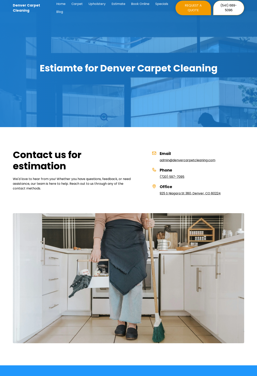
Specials (161, 4)
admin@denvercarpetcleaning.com (187, 160)
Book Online (140, 4)
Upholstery (97, 4)
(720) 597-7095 (172, 176)
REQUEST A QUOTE (193, 7)
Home (61, 4)
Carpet (77, 4)
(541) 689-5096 (228, 7)
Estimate (118, 4)
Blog (59, 11)
